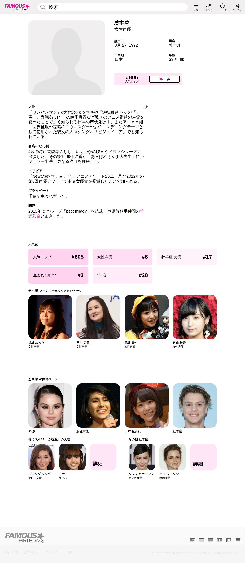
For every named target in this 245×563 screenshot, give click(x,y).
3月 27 (120, 45)
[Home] (63, 537)
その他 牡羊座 (138, 439)
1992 (133, 45)
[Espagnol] (201, 540)
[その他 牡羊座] (203, 457)
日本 (118, 59)
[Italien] (228, 540)
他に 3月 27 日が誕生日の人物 (49, 439)
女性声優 (122, 29)
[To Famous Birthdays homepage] (17, 7)
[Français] (219, 540)
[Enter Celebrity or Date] (112, 7)
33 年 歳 (176, 59)
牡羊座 (175, 45)
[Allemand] (238, 540)
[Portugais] (210, 540)
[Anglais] (192, 540)
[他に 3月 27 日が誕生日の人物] (103, 457)
